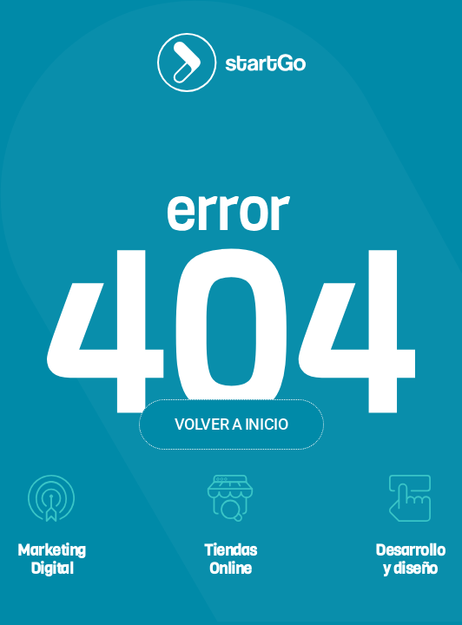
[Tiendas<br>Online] (230, 498)
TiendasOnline (230, 559)
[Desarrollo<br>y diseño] (409, 498)
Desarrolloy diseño (410, 559)
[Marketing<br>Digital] (51, 498)
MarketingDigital (51, 559)
